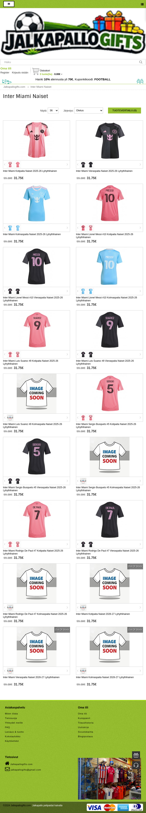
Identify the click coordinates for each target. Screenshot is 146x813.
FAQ (7, 727)
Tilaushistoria (85, 723)
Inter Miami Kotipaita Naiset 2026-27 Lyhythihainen (103, 614)
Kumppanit (84, 718)
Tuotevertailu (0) (124, 110)
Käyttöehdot (12, 741)
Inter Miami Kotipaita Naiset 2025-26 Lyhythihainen (30, 171)
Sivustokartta (85, 732)
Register (4, 72)
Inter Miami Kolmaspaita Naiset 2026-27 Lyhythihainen (105, 677)
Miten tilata (11, 713)
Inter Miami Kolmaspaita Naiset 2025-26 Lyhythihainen (32, 234)
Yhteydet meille (14, 723)
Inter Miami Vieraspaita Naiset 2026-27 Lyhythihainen (31, 677)
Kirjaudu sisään (20, 72)
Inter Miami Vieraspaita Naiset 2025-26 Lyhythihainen (104, 171)
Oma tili (5, 68)
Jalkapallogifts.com (19, 763)
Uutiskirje (83, 727)
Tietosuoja (11, 718)
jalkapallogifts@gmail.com (23, 769)
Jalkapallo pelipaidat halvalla (47, 805)
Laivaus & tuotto (14, 732)
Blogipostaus (85, 736)
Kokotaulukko (12, 736)
